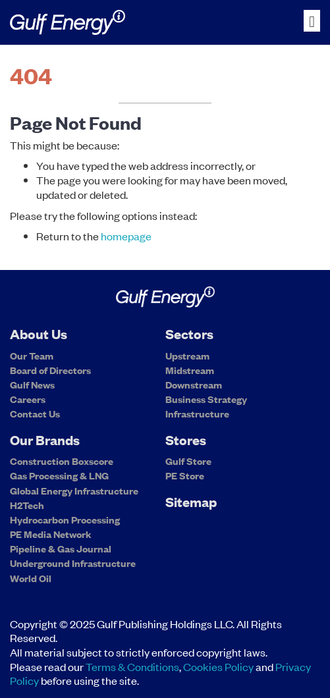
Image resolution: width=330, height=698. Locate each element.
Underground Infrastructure (73, 563)
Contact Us (35, 413)
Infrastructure (197, 413)
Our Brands (45, 439)
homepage (126, 235)
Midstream (189, 370)
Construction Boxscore (61, 461)
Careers (27, 399)
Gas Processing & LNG (59, 475)
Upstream (187, 355)
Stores (185, 439)
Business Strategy (206, 399)
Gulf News (32, 384)
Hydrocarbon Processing (65, 519)
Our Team (31, 355)
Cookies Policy (218, 666)
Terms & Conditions (132, 666)
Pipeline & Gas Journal (60, 548)
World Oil (30, 578)
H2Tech (27, 505)
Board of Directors (50, 370)
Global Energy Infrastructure (74, 490)
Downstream (193, 384)
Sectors (189, 333)
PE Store (184, 475)
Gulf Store (188, 461)
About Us (38, 333)
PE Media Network (51, 534)
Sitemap (191, 501)
